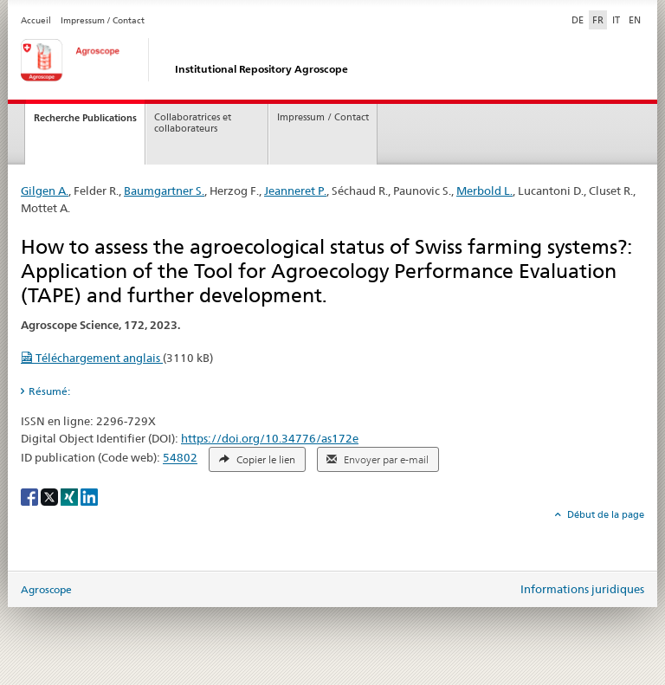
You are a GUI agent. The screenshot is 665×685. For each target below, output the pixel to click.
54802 (180, 458)
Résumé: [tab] (49, 391)
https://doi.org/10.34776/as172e (269, 438)
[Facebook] (31, 495)
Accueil (36, 20)
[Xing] (71, 495)
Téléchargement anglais (92, 358)
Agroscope (46, 589)
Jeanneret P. (295, 190)
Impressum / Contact (103, 20)
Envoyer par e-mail (377, 460)
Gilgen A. (44, 190)
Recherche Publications (85, 118)
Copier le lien (257, 460)
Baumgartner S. (164, 190)
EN (635, 20)
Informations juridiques (582, 589)
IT (616, 20)
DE (579, 19)
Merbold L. (484, 190)
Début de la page (604, 514)
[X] (51, 495)
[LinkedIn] (89, 495)
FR (598, 20)
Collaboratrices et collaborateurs (192, 123)
